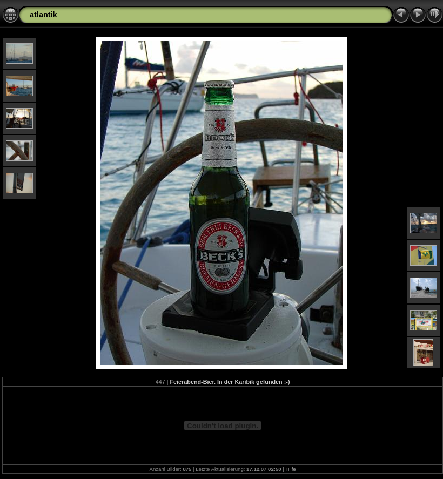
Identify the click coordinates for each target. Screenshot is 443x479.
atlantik (43, 14)
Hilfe (290, 469)
